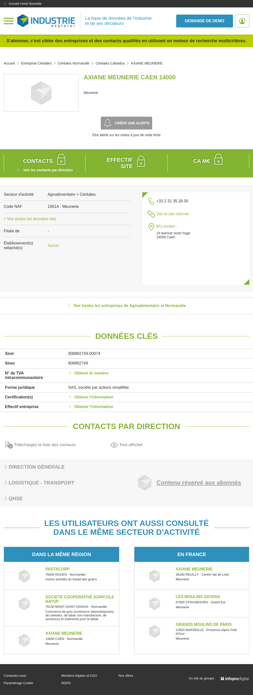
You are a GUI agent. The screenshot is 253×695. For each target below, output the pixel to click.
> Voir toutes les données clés (30, 219)
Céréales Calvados (110, 63)
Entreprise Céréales (36, 63)
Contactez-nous (15, 675)
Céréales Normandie (73, 63)
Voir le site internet (172, 214)
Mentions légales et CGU (79, 675)
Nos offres (126, 675)
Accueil (9, 63)
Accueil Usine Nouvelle (23, 3)
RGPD (66, 683)
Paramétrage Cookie (18, 683)
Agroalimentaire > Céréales (72, 194)
